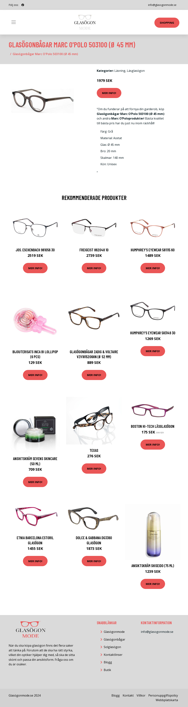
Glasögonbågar (114, 639)
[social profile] (23, 4)
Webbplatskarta (167, 700)
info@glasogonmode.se (162, 5)
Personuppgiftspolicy (163, 695)
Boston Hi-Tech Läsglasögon (152, 426)
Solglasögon (112, 647)
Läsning (119, 71)
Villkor (141, 695)
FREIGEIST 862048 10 (94, 249)
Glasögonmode (114, 632)
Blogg (108, 662)
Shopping (167, 22)
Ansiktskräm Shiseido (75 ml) (152, 565)
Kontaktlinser (113, 655)
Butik (107, 670)
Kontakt (128, 695)
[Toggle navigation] (14, 22)
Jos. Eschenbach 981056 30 (35, 249)
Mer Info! (109, 93)
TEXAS (94, 450)
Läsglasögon (136, 71)
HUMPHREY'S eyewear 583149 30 (152, 332)
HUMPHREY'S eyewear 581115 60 (153, 249)
